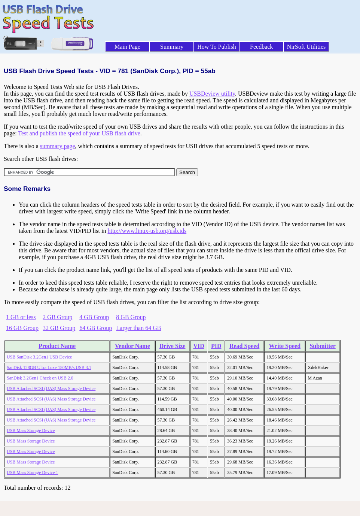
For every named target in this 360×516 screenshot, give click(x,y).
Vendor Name (132, 346)
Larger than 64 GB (138, 328)
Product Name (57, 346)
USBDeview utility (212, 93)
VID (198, 346)
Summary (171, 47)
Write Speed (284, 346)
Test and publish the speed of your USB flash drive (79, 133)
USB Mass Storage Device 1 (32, 472)
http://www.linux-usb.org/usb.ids (146, 231)
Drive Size (172, 346)
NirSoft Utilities (306, 47)
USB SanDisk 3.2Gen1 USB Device (39, 357)
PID (216, 346)
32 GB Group (59, 328)
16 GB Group (22, 328)
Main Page (127, 47)
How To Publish (216, 47)
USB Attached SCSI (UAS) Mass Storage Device (51, 388)
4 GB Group (94, 317)
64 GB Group (95, 328)
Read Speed (244, 346)
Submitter (322, 346)
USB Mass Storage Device (31, 430)
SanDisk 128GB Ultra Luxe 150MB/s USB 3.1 (49, 367)
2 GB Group (57, 317)
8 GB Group (131, 317)
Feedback (261, 47)
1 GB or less (21, 317)
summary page (57, 146)
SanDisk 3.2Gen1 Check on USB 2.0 (40, 378)
